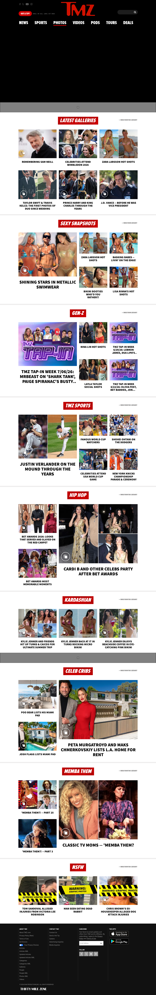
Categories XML (24, 964)
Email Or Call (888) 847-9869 (44, 14)
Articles (22, 948)
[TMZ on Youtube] (27, 4)
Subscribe (101, 943)
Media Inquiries (54, 945)
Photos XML (23, 976)
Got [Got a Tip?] (25, 13)
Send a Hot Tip (54, 936)
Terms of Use (24, 939)
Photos (59, 23)
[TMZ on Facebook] (20, 4)
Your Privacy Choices (29, 945)
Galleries (22, 967)
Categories (23, 961)
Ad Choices (23, 942)
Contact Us (53, 932)
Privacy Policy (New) (26, 936)
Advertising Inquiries (56, 942)
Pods (95, 23)
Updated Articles (25, 954)
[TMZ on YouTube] (91, 954)
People (21, 970)
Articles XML (23, 951)
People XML (23, 973)
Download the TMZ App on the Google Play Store (119, 941)
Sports (41, 23)
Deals (128, 23)
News (23, 23)
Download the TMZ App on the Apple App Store (119, 934)
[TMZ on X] (23, 4)
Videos (78, 23)
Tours (111, 23)
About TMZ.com (25, 932)
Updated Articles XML (26, 957)
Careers (52, 939)
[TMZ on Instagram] (31, 4)
